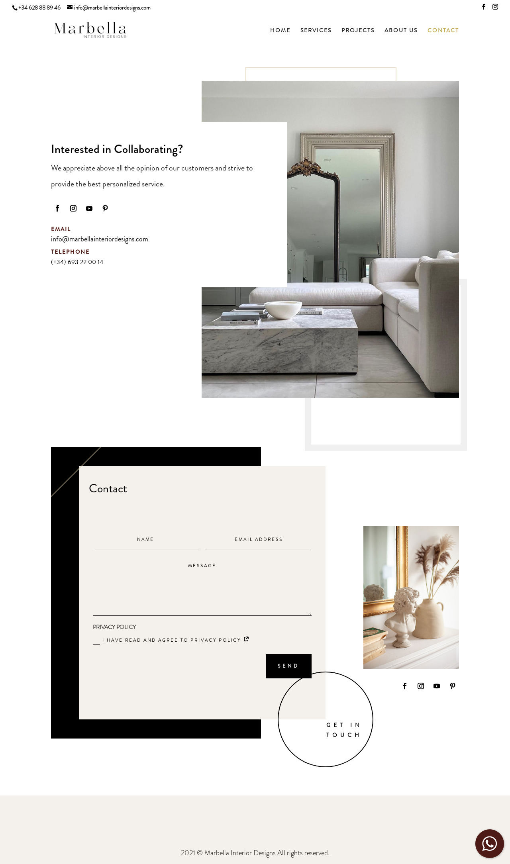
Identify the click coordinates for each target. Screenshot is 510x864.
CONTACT (443, 30)
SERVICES (316, 30)
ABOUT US (401, 30)
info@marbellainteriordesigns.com (99, 239)
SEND (289, 666)
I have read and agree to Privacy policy (172, 641)
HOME (280, 30)
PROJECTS (358, 30)
